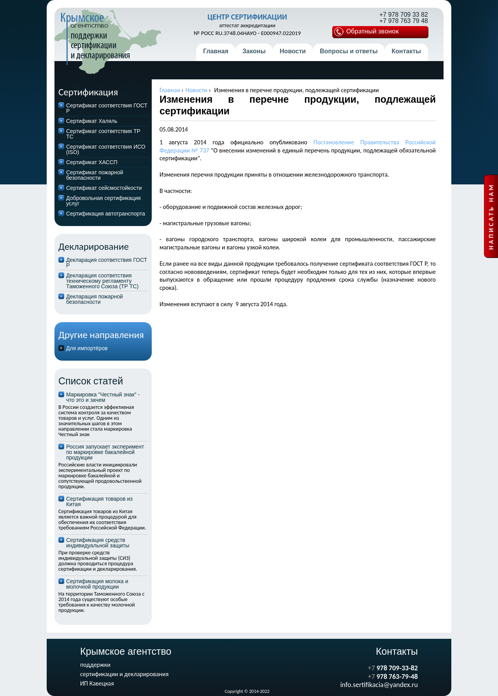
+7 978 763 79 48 (403, 21)
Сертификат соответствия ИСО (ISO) (106, 149)
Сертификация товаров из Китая (99, 501)
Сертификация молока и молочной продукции (97, 584)
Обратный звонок (366, 31)
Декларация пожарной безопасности (94, 299)
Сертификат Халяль (91, 121)
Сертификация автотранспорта (105, 213)
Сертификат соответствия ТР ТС (103, 134)
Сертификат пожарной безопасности (94, 175)
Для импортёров (87, 348)
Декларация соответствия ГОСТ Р (106, 262)
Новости (293, 51)
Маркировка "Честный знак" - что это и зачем (103, 397)
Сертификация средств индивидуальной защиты (97, 543)
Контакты (406, 51)
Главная (215, 51)
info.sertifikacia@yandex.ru (379, 684)
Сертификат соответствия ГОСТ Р (106, 108)
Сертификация (88, 92)
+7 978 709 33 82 (403, 15)
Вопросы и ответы (349, 51)
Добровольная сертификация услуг (103, 201)
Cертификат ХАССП (91, 162)
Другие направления (101, 335)
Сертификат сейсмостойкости (104, 188)
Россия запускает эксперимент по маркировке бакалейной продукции (105, 452)
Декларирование (93, 246)
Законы (254, 51)
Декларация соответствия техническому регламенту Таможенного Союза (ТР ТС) (102, 280)
